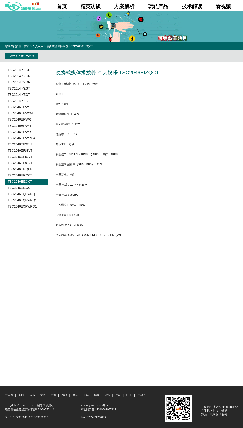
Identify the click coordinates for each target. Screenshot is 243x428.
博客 (96, 395)
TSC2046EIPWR (19, 119)
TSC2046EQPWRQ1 (22, 194)
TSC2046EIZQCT (20, 175)
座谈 (75, 395)
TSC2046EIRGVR (20, 144)
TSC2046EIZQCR (20, 169)
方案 (53, 395)
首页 (62, 6)
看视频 (223, 6)
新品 (32, 395)
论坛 (107, 395)
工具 (86, 395)
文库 (42, 395)
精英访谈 (90, 6)
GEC (129, 395)
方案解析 (124, 6)
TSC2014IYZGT (19, 88)
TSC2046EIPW (18, 107)
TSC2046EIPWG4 (20, 113)
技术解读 (192, 6)
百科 (118, 395)
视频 (64, 395)
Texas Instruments (21, 56)
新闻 (21, 395)
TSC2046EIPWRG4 (21, 138)
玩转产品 (158, 6)
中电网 (9, 395)
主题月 (142, 395)
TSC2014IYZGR (19, 70)
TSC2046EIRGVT (20, 150)
